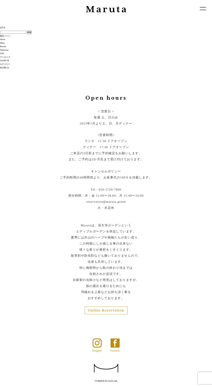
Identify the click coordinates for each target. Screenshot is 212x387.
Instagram (97, 350)
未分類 (3, 67)
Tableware (4, 50)
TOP (2, 53)
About (2, 39)
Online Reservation (106, 310)
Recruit (3, 46)
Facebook (115, 350)
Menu (2, 43)
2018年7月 (4, 60)
